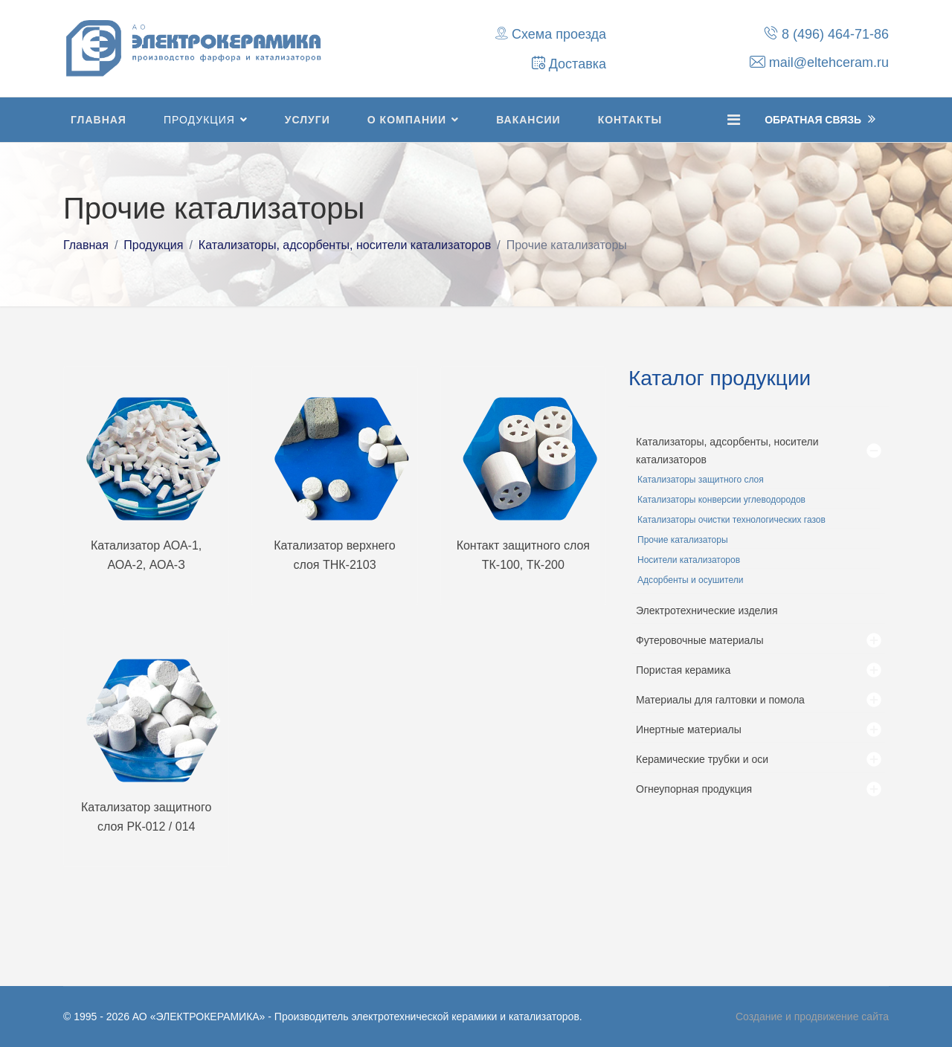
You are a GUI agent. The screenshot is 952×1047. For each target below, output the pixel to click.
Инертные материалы (689, 729)
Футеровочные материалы (700, 640)
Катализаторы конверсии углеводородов (721, 499)
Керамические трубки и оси (702, 759)
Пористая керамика (683, 670)
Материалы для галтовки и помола (720, 700)
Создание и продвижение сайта (812, 1016)
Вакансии (528, 120)
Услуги (307, 120)
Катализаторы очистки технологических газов (731, 520)
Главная (98, 120)
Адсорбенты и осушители (690, 580)
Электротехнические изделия (707, 610)
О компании (406, 120)
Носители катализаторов (688, 560)
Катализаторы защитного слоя (700, 479)
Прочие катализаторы (682, 540)
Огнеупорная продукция (694, 789)
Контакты (630, 120)
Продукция (199, 120)
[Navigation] (733, 119)
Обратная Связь (820, 119)
